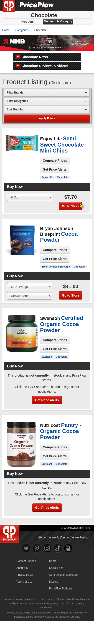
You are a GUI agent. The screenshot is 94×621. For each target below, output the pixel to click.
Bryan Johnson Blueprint (55, 266)
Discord (53, 581)
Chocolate (62, 177)
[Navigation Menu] (86, 5)
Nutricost (46, 464)
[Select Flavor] (29, 296)
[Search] (75, 5)
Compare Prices (55, 160)
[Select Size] (29, 197)
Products (27, 21)
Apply (47, 118)
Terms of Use (24, 581)
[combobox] (47, 92)
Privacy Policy (24, 574)
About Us (22, 568)
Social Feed (56, 568)
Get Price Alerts (55, 169)
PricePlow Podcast (60, 588)
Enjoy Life (47, 177)
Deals (52, 561)
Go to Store (72, 206)
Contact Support (26, 561)
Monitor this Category (58, 21)
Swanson (46, 356)
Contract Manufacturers (63, 574)
